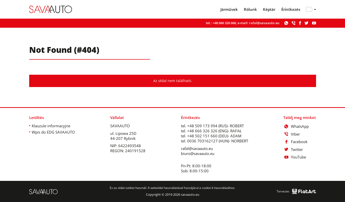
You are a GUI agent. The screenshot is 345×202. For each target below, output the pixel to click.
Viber (291, 134)
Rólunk (250, 9)
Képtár (269, 9)
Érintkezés (290, 9)
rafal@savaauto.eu (264, 23)
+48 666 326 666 (224, 23)
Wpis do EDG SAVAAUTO (53, 132)
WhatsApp (296, 126)
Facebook (295, 141)
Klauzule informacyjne (51, 125)
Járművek (229, 9)
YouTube (294, 156)
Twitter (293, 149)
